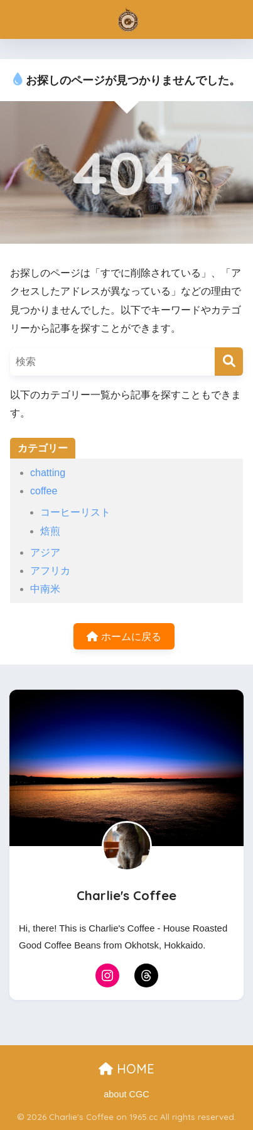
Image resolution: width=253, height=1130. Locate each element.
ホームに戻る (124, 636)
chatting (47, 472)
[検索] (229, 361)
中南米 (45, 589)
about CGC (126, 1094)
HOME (126, 1069)
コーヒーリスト (75, 512)
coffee (43, 491)
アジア (45, 552)
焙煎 (50, 531)
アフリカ (50, 570)
